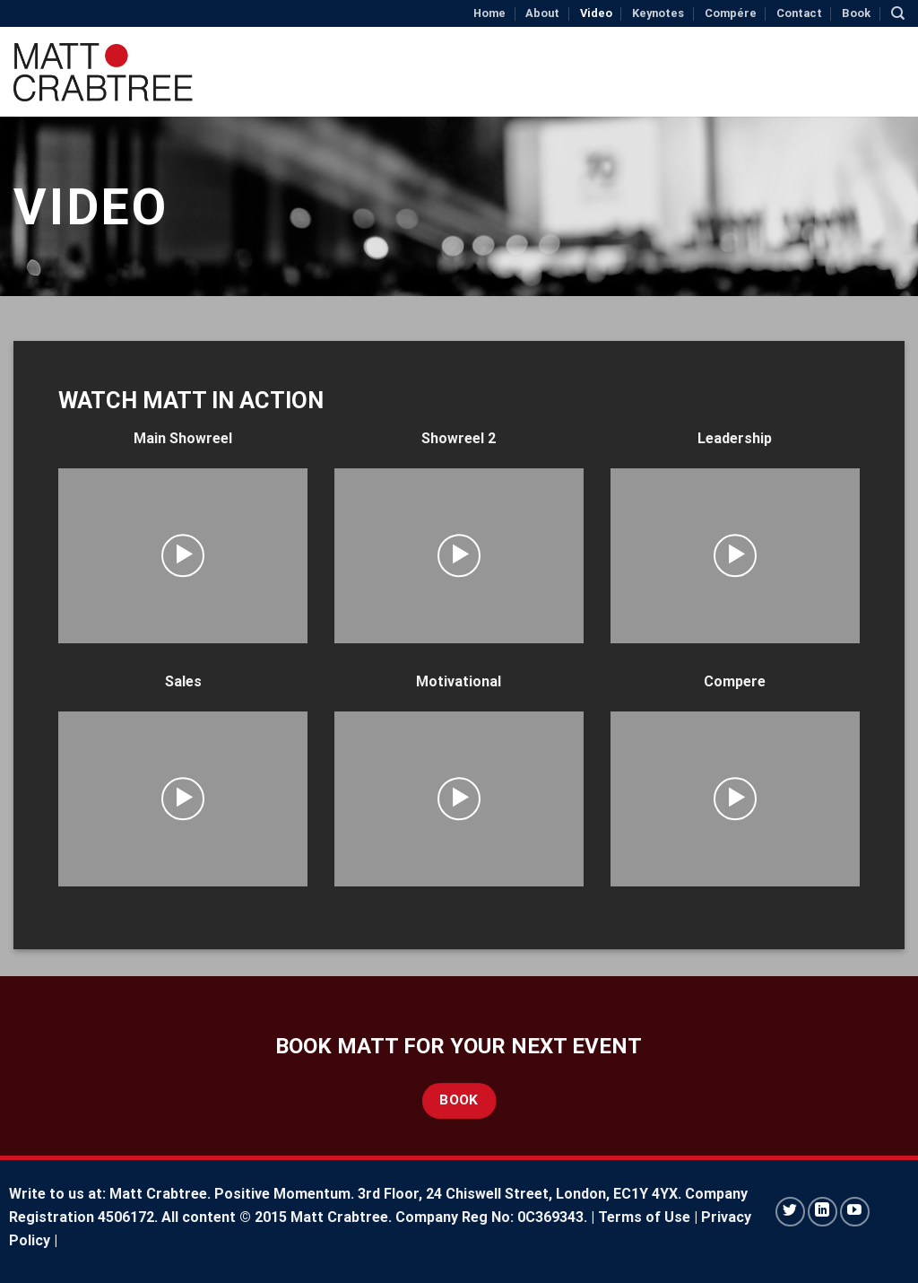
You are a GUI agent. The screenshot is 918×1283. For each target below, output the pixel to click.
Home (489, 13)
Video (596, 13)
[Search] (898, 13)
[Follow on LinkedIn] (822, 1211)
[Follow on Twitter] (790, 1211)
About (542, 13)
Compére (731, 13)
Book (856, 13)
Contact (799, 13)
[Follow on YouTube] (855, 1211)
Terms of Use (644, 1217)
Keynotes (658, 13)
